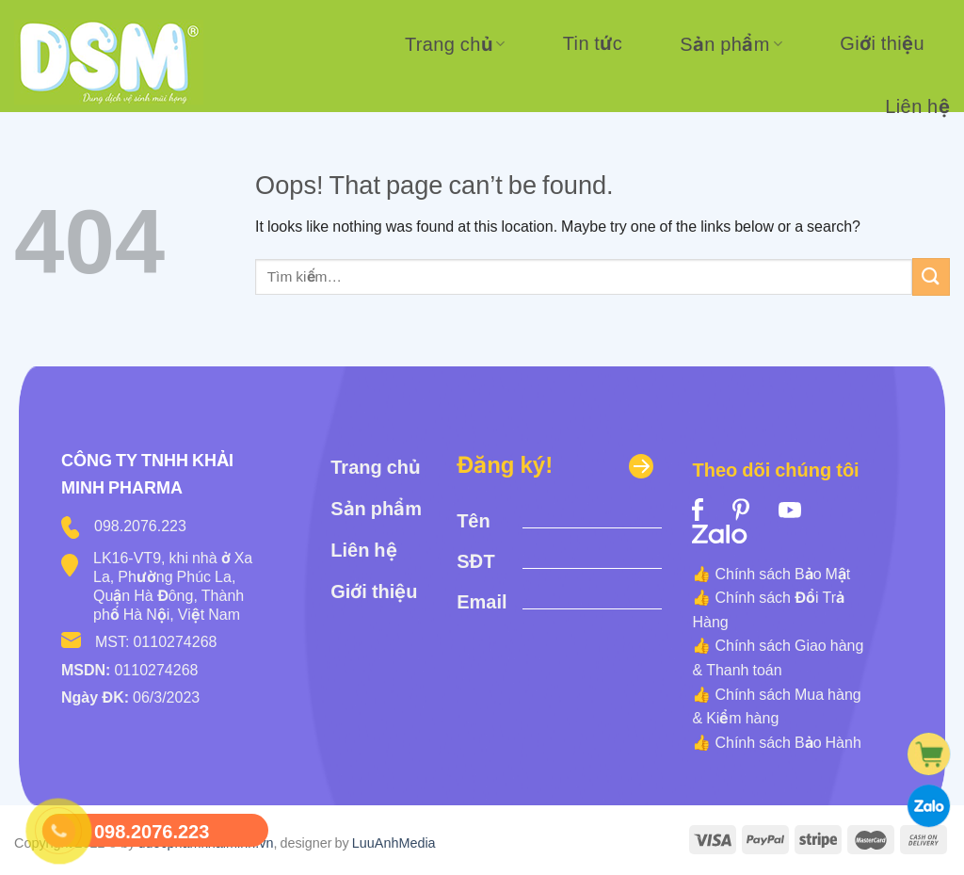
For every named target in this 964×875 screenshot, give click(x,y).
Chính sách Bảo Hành (787, 742)
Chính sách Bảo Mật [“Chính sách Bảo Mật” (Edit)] (782, 573)
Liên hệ (917, 106)
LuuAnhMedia (394, 842)
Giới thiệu (882, 43)
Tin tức (592, 43)
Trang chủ (455, 44)
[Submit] (931, 276)
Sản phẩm (731, 44)
